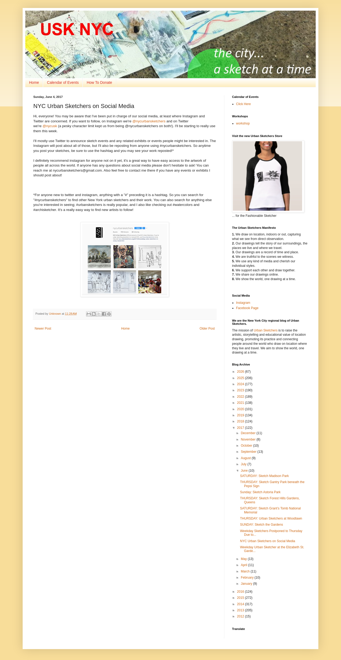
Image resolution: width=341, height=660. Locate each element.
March (246, 571)
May (244, 559)
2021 (241, 403)
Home (34, 82)
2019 (241, 415)
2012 (241, 616)
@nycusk (50, 126)
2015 (241, 598)
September (249, 452)
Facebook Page (247, 308)
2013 (241, 610)
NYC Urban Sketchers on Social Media (267, 541)
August (246, 458)
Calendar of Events (63, 82)
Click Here (243, 104)
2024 (241, 384)
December (249, 433)
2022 (241, 397)
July (244, 464)
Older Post (207, 328)
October (247, 445)
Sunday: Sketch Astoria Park (260, 492)
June (245, 470)
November (249, 439)
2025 (241, 378)
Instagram (243, 303)
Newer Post (43, 328)
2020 (241, 409)
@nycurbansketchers (148, 121)
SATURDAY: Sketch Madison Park (264, 476)
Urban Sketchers (265, 330)
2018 (241, 421)
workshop (243, 123)
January (247, 584)
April (244, 565)
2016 (241, 591)
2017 (241, 428)
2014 (241, 604)
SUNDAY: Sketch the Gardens (261, 524)
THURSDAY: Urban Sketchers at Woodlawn (271, 518)
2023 (241, 390)
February (247, 577)
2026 (241, 371)
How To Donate (99, 82)
